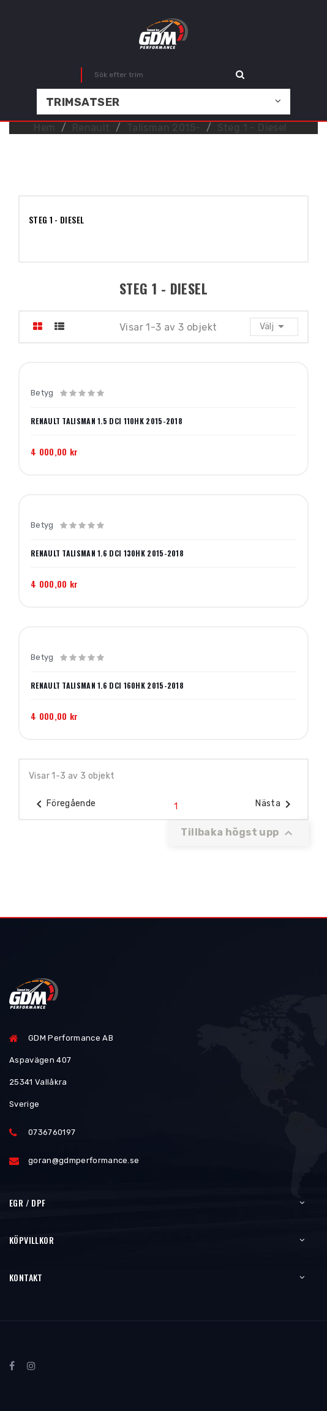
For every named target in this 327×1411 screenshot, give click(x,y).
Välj (274, 326)
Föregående (64, 804)
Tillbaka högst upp (238, 833)
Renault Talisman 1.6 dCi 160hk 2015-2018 (107, 686)
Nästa (275, 804)
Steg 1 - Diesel (56, 219)
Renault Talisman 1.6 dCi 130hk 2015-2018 (107, 553)
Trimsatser (83, 102)
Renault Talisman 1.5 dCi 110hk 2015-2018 (106, 421)
